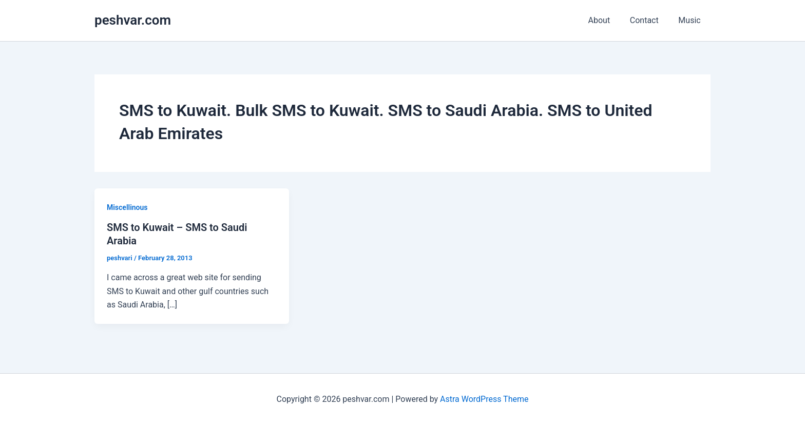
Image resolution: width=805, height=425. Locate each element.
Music (691, 20)
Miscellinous (127, 207)
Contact (649, 20)
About (608, 20)
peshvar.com (132, 20)
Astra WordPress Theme (484, 399)
